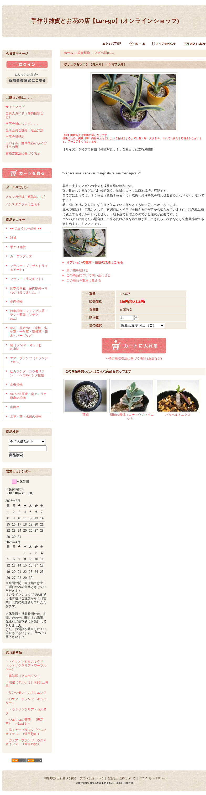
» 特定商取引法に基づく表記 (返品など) (134, 358)
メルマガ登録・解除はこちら (26, 197)
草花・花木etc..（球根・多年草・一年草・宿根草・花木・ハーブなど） (29, 331)
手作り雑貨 (18, 247)
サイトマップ (15, 107)
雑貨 (13, 238)
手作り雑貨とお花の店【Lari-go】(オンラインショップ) (105, 21)
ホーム (68, 53)
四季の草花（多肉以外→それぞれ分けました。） (29, 290)
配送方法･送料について (121, 778)
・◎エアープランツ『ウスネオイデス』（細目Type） (26, 732)
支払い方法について (92, 778)
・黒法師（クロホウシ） (23, 676)
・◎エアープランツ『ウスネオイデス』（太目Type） (26, 742)
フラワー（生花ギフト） (27, 279)
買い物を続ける (77, 270)
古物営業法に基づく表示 (23, 153)
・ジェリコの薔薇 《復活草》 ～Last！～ (24, 721)
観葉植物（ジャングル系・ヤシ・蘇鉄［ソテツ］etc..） (29, 314)
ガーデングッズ (21, 256)
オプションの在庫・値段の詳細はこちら (94, 262)
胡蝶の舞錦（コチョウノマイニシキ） (132, 416)
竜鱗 (85, 415)
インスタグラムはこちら (23, 204)
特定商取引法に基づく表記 (60, 778)
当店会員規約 (15, 136)
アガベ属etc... (104, 53)
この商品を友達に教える (83, 280)
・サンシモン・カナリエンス (26, 692)
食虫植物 (16, 384)
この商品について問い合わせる (88, 275)
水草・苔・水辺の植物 (25, 416)
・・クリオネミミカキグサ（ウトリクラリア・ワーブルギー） (26, 665)
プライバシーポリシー (152, 778)
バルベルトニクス (178, 415)
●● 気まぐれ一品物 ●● (25, 228)
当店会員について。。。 (23, 124)
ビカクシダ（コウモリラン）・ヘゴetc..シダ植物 (27, 373)
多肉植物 (16, 301)
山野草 (14, 407)
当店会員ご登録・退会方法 (24, 130)
